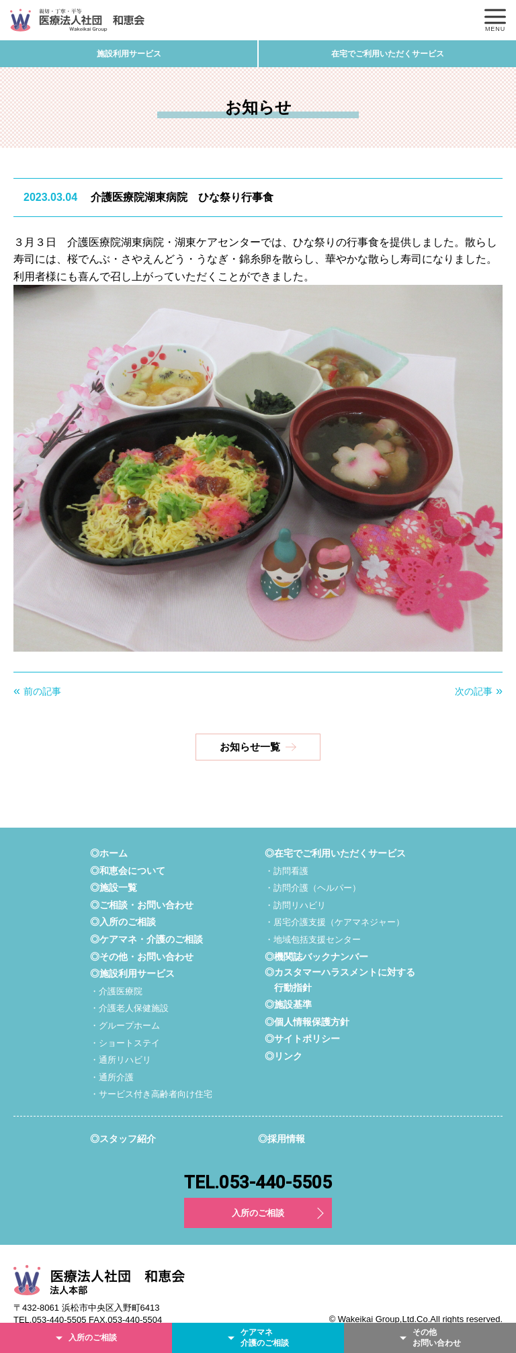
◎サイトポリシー (302, 1038)
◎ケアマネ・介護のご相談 (146, 939)
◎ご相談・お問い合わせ (142, 905)
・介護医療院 (116, 991)
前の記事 (42, 691)
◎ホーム (109, 853)
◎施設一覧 (113, 887)
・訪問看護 (286, 871)
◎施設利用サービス (132, 973)
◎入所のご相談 (123, 921)
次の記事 (473, 691)
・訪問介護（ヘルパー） (313, 888)
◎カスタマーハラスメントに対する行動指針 (340, 979)
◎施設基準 (288, 1004)
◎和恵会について (127, 870)
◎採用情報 (281, 1138)
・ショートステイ (125, 1043)
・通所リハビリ (120, 1060)
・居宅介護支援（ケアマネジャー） (334, 922)
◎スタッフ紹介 (123, 1138)
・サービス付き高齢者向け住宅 (151, 1094)
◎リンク (283, 1056)
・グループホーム (125, 1025)
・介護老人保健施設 (129, 1008)
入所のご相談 (258, 1213)
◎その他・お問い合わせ (142, 956)
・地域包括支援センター (313, 939)
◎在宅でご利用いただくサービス (335, 853)
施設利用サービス (129, 53)
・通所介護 (112, 1077)
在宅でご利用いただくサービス (387, 53)
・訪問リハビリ (295, 905)
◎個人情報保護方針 (307, 1021)
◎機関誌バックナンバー (316, 956)
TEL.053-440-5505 (258, 1182)
